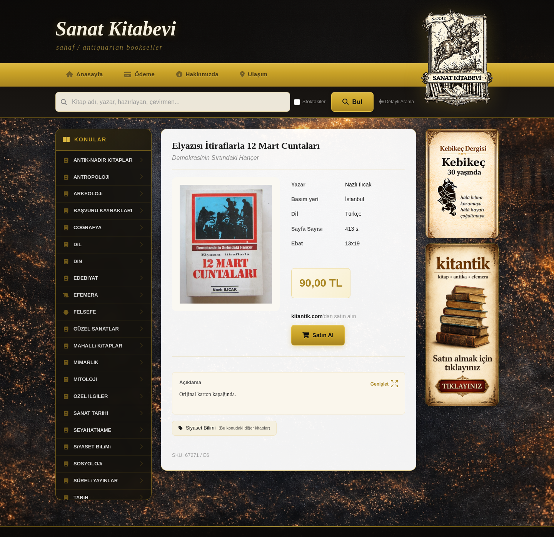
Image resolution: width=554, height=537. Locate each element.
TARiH (103, 498)
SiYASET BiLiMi (103, 447)
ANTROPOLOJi (103, 177)
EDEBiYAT (103, 278)
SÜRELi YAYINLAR (103, 481)
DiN (103, 261)
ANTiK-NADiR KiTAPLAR (103, 160)
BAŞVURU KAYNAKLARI (103, 211)
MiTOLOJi (103, 379)
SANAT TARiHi (103, 413)
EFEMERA (103, 295)
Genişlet (384, 384)
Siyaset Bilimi (224, 428)
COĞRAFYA (103, 228)
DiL (103, 245)
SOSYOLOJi (103, 464)
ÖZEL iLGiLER (103, 396)
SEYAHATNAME (103, 430)
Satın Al (318, 335)
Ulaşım (253, 74)
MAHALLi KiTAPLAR (103, 346)
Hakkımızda (197, 74)
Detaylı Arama (396, 101)
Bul (352, 102)
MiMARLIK (103, 362)
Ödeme (139, 74)
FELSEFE (103, 312)
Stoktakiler (310, 102)
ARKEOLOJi (103, 194)
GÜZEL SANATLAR (103, 329)
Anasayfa (84, 74)
